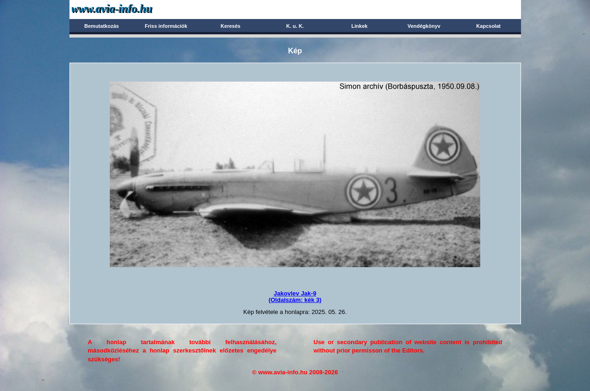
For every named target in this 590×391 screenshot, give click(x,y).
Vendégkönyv (424, 26)
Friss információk (166, 26)
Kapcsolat (488, 26)
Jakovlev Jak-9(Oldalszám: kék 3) (295, 296)
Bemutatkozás (101, 26)
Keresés (230, 26)
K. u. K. (295, 26)
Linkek (359, 26)
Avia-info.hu (128, 9)
